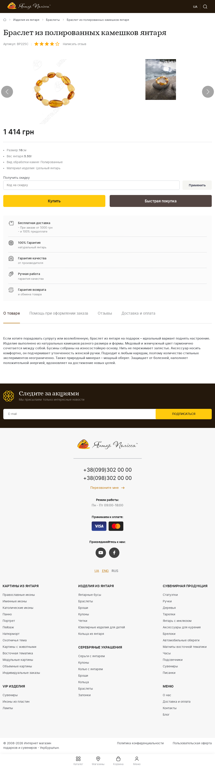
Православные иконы (19, 595)
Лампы (8, 708)
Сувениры (10, 695)
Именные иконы (15, 601)
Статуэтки (170, 595)
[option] (59, 317)
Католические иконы (18, 608)
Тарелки (169, 614)
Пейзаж (8, 627)
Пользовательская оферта (192, 743)
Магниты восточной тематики (185, 647)
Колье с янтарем (90, 669)
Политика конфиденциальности (140, 743)
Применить (196, 185)
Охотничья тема (15, 640)
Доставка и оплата (177, 702)
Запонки (84, 695)
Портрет (9, 621)
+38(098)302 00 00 (107, 479)
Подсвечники (172, 660)
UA (96, 571)
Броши (83, 608)
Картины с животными (19, 647)
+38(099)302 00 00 (107, 470)
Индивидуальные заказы (21, 673)
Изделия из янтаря (26, 20)
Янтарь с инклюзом (177, 621)
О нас (167, 695)
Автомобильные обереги (181, 640)
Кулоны (83, 614)
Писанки (169, 673)
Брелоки (169, 634)
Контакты (170, 708)
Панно (7, 614)
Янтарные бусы (89, 595)
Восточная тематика (18, 653)
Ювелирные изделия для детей (101, 627)
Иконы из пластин (16, 702)
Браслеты (53, 20)
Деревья (169, 608)
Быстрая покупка (160, 201)
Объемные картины (17, 666)
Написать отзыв (74, 44)
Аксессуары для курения (182, 627)
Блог (166, 715)
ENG (105, 571)
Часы (167, 653)
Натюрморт (11, 634)
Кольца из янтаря (91, 634)
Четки (82, 621)
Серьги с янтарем (91, 656)
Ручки (167, 601)
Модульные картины (18, 660)
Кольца (83, 682)
